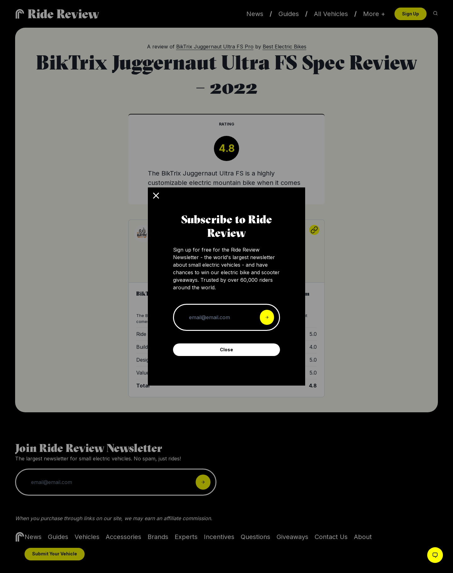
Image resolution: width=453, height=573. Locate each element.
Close (226, 349)
